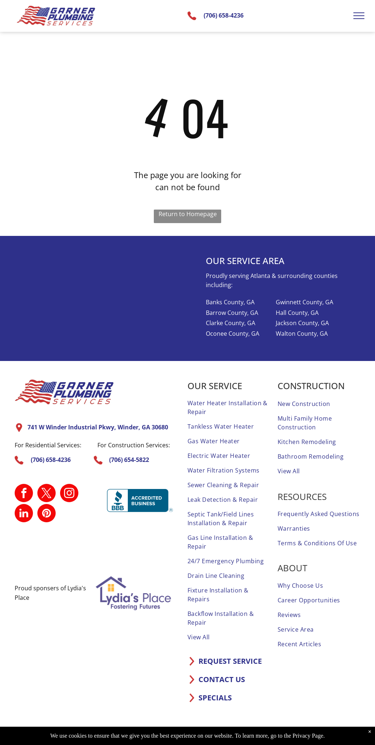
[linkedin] (24, 514)
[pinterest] (46, 514)
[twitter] (46, 494)
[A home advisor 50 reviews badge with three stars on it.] (93, 549)
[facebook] (24, 494)
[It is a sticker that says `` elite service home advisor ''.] (124, 549)
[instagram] (69, 494)
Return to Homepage (188, 214)
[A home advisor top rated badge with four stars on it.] (32, 549)
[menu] (358, 15)
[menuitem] (229, 407)
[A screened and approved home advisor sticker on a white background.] (154, 549)
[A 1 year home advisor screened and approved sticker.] (63, 549)
